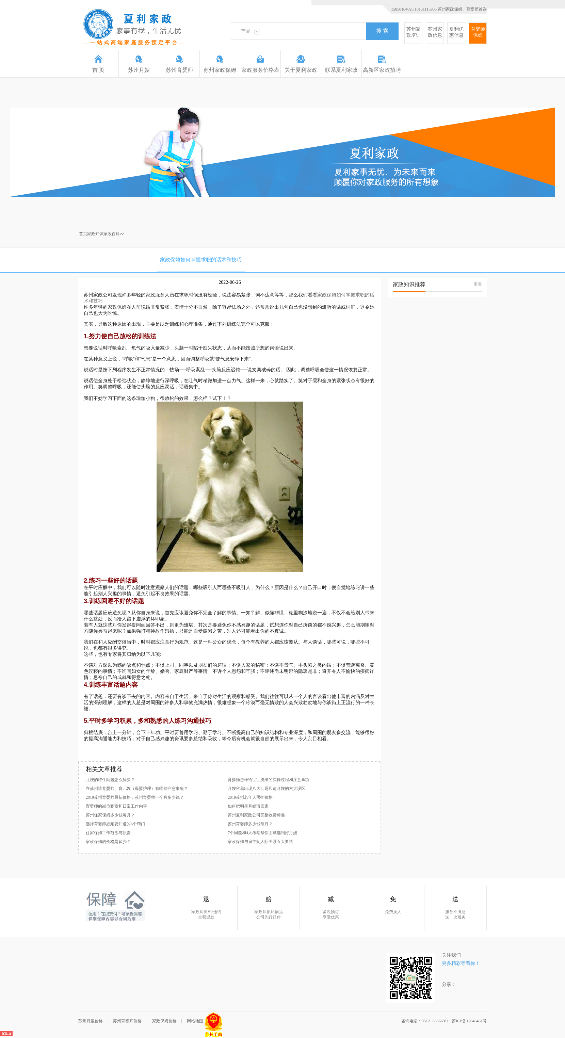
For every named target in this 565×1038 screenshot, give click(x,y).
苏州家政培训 (413, 32)
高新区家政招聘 (382, 64)
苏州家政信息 (435, 32)
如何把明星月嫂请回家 (248, 806)
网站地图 (195, 1021)
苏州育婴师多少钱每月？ (250, 824)
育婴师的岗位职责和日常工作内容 (116, 806)
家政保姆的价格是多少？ (108, 841)
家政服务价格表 (260, 64)
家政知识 (95, 233)
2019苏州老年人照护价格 (250, 797)
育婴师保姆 (478, 32)
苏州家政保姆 (220, 64)
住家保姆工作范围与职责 (108, 832)
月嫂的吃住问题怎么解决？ (110, 779)
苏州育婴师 (179, 64)
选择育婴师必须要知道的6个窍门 (115, 824)
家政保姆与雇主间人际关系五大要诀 (260, 841)
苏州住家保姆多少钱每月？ (110, 815)
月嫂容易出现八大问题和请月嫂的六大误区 (266, 788)
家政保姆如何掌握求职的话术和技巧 (201, 259)
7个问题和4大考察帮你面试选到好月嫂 (262, 832)
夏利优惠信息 (456, 32)
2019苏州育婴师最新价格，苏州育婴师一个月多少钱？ (135, 797)
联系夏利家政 (341, 64)
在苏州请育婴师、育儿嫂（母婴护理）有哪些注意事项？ (137, 788)
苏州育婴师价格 (127, 1021)
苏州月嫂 (139, 64)
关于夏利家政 (301, 64)
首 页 (98, 64)
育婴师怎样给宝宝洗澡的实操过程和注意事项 (268, 779)
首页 (83, 233)
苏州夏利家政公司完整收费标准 (256, 815)
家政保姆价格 (164, 1021)
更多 (478, 284)
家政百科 (111, 233)
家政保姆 (326, 294)
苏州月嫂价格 (90, 1021)
